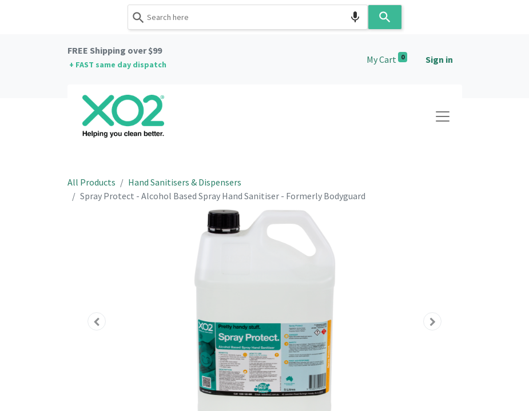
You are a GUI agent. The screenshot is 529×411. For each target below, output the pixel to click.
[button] (97, 321)
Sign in (439, 59)
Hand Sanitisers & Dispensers (184, 182)
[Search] (385, 17)
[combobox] (248, 17)
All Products (91, 182)
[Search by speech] (355, 17)
